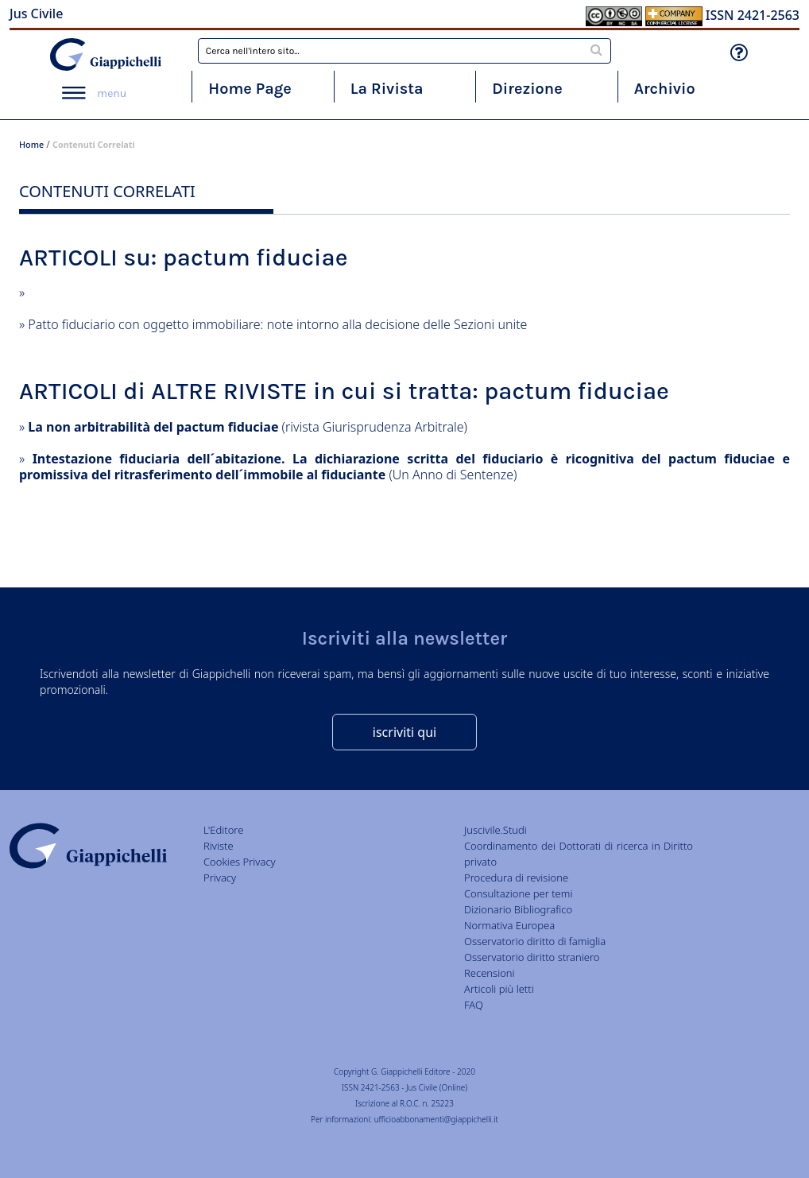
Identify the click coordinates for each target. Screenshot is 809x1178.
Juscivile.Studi (495, 830)
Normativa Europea (509, 925)
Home (31, 144)
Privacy (219, 877)
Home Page (250, 88)
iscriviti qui (404, 732)
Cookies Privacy (239, 861)
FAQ (473, 1005)
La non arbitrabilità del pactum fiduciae (153, 427)
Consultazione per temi (518, 893)
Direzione (527, 88)
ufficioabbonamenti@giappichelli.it (436, 1119)
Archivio (664, 88)
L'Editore (223, 830)
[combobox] (404, 51)
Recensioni (489, 973)
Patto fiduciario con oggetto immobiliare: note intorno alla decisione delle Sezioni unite (277, 324)
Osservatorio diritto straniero (531, 957)
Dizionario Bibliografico (518, 909)
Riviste (218, 846)
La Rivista (387, 88)
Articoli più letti (499, 989)
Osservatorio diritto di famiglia (535, 941)
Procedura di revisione (516, 877)
